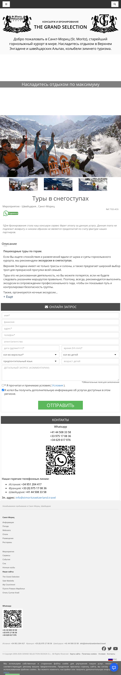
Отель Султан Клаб (11, 593)
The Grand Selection (11, 577)
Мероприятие (11, 206)
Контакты (111, 654)
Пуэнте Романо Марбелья (14, 589)
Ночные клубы (9, 567)
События (6, 559)
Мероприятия (8, 552)
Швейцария (29, 206)
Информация (8, 522)
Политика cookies (89, 654)
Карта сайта (75, 654)
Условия (58, 385)
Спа (4, 563)
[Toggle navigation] (115, 4)
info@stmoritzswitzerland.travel (36, 497)
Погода (6, 526)
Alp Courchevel (9, 585)
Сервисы (6, 555)
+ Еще (8, 296)
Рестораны (7, 542)
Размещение (8, 538)
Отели (5, 534)
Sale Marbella (8, 581)
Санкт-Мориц (46, 206)
